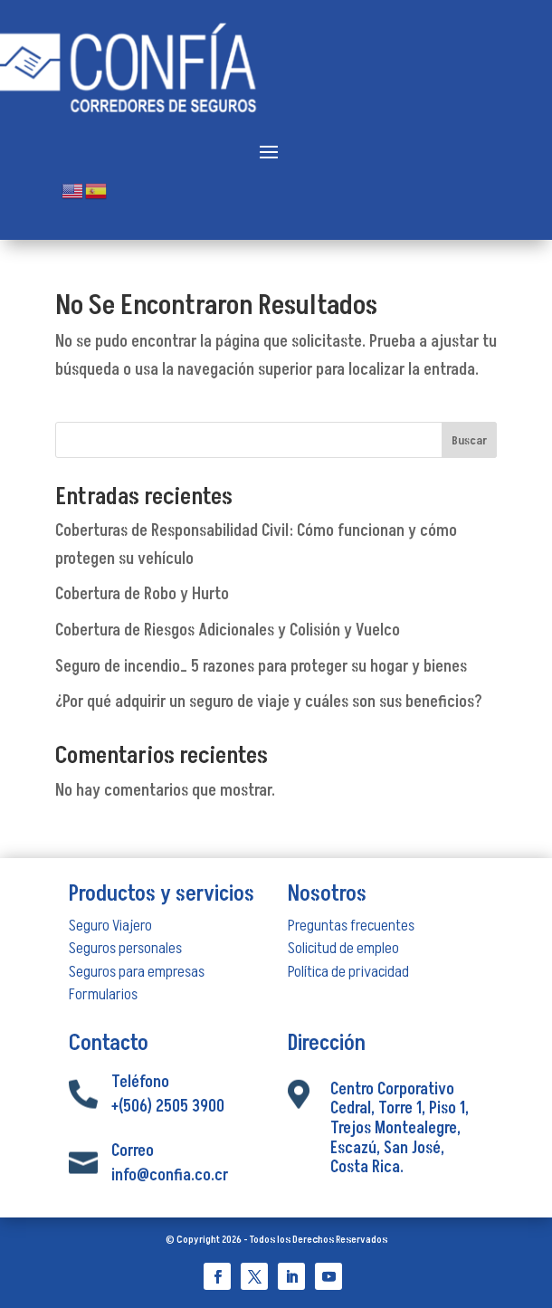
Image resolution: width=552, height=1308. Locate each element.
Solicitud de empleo (343, 948)
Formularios (103, 994)
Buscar (469, 440)
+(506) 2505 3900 (167, 1106)
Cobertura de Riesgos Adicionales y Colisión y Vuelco (227, 630)
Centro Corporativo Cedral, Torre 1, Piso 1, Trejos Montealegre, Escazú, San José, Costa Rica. (399, 1128)
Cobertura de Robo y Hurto (142, 594)
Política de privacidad (348, 971)
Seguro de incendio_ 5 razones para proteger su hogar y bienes (261, 666)
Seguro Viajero (110, 925)
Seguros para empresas (137, 971)
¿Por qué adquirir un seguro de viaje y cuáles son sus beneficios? (268, 702)
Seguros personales (125, 948)
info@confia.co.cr (169, 1175)
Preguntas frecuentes (351, 925)
